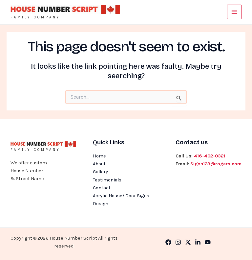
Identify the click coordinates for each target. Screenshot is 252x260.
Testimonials (107, 180)
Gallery (100, 172)
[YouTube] (208, 242)
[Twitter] (188, 242)
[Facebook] (168, 242)
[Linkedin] (198, 242)
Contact (102, 188)
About (99, 164)
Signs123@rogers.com (216, 164)
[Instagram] (178, 242)
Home (99, 156)
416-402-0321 (209, 156)
